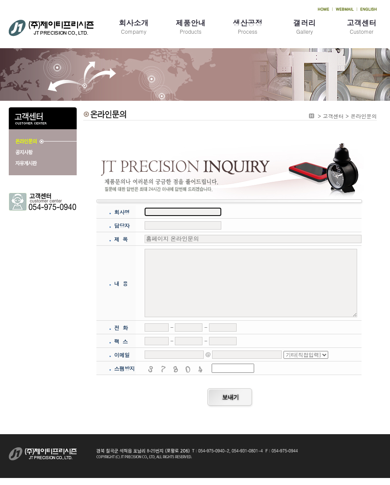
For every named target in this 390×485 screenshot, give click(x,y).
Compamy (133, 26)
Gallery (304, 26)
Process (247, 26)
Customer (361, 26)
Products (190, 26)
